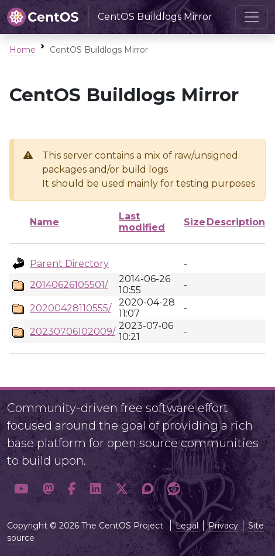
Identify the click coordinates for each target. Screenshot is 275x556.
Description (236, 222)
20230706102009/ (72, 331)
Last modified (142, 222)
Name (44, 222)
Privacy (223, 525)
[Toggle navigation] (251, 17)
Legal (187, 525)
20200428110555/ (70, 308)
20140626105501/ (69, 284)
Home (22, 49)
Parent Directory (69, 263)
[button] (21, 489)
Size (194, 222)
